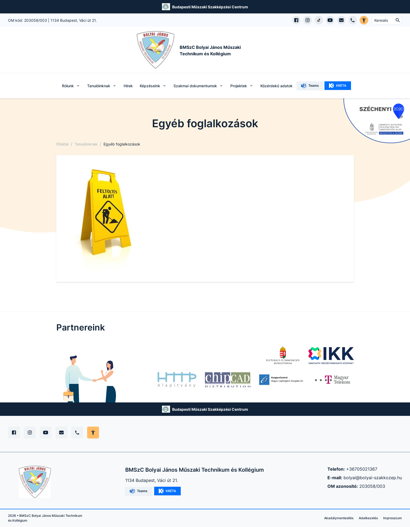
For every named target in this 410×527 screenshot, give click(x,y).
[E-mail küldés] (341, 20)
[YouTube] (45, 432)
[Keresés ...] (386, 20)
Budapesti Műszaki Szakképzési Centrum (210, 7)
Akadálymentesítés (338, 518)
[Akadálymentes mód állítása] (93, 432)
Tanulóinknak (86, 144)
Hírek (128, 85)
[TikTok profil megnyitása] (319, 20)
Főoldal (62, 144)
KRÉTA (337, 85)
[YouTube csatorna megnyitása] (330, 20)
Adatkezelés (368, 518)
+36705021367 (361, 469)
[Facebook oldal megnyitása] (296, 20)
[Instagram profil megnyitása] (307, 20)
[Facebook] (14, 432)
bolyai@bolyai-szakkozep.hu (372, 477)
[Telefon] (77, 432)
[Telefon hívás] (352, 20)
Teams (310, 85)
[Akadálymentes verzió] (364, 20)
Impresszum (392, 518)
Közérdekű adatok (276, 85)
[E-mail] (61, 432)
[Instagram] (30, 432)
